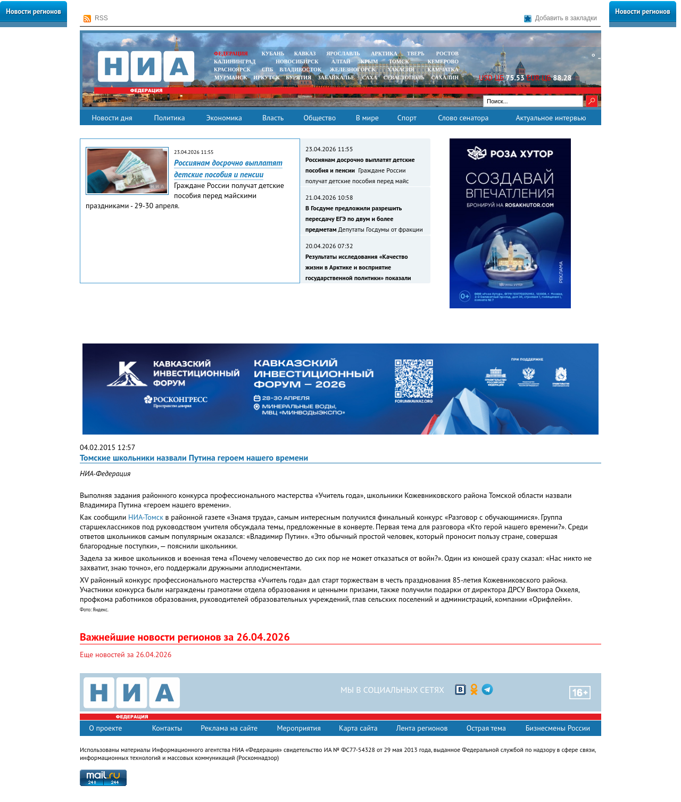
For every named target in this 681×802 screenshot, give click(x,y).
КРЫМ (369, 61)
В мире (367, 117)
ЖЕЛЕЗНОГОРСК (353, 69)
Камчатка (442, 69)
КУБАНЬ (273, 53)
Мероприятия (299, 728)
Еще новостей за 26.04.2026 (125, 654)
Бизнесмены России (558, 728)
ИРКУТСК (266, 77)
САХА (369, 77)
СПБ (267, 69)
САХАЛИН (445, 77)
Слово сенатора (463, 117)
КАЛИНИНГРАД (234, 61)
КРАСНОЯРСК (232, 69)
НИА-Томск (145, 517)
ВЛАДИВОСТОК (300, 69)
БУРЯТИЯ (298, 77)
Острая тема (486, 728)
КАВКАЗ (305, 53)
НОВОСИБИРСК (297, 61)
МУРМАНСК (230, 77)
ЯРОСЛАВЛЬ (343, 53)
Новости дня (112, 117)
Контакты (167, 728)
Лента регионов (422, 728)
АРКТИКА (384, 53)
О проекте (105, 728)
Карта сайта (358, 728)
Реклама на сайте (229, 728)
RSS (96, 18)
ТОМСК (400, 61)
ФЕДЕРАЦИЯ (231, 53)
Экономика (224, 117)
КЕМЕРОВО (443, 61)
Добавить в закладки (560, 18)
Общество (319, 117)
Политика (169, 117)
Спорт (407, 117)
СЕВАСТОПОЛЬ (403, 77)
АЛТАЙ (341, 61)
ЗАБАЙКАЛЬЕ (337, 77)
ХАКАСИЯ (400, 69)
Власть (273, 117)
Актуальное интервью (551, 117)
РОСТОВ (447, 53)
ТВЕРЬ (416, 53)
